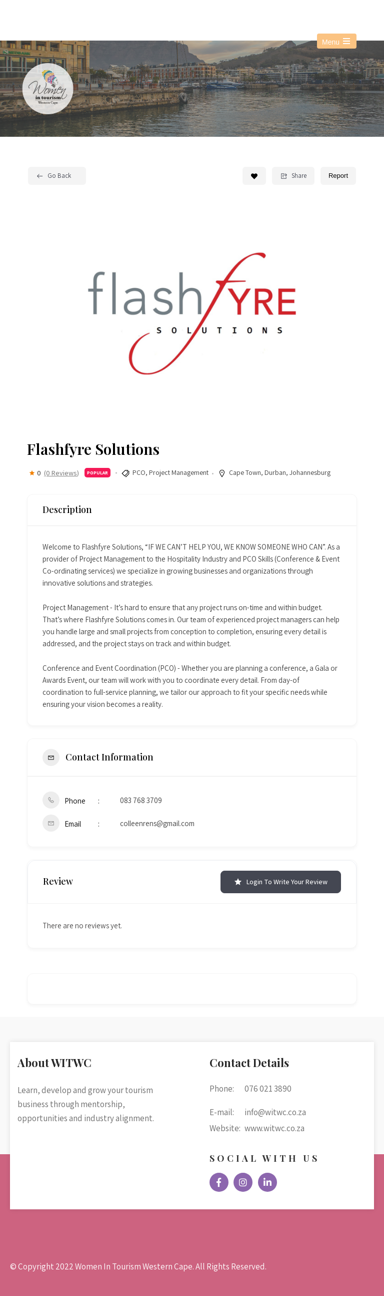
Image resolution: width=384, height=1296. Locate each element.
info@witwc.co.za (131, 14)
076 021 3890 (50, 14)
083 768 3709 (141, 800)
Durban (275, 472)
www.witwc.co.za (274, 1128)
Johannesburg (310, 472)
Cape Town (245, 472)
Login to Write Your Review (281, 881)
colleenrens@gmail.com (157, 823)
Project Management (178, 472)
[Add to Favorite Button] (254, 176)
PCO (139, 472)
